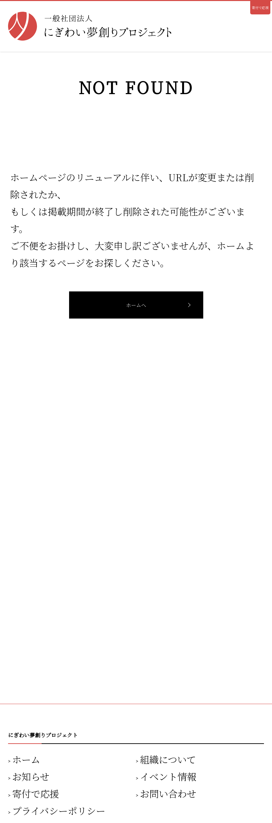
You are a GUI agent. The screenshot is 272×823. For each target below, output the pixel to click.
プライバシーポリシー (58, 810)
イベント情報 (168, 776)
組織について (168, 759)
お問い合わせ (168, 793)
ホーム (26, 759)
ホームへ (136, 304)
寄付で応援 (260, 7)
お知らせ (30, 776)
